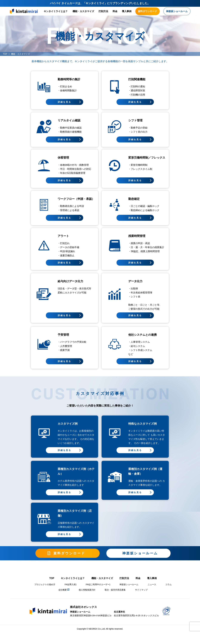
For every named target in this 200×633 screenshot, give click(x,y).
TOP (5, 54)
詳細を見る (64, 102)
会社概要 (63, 590)
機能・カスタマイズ (83, 11)
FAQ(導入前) (70, 584)
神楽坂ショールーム (128, 584)
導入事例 (126, 11)
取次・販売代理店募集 (115, 590)
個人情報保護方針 (87, 590)
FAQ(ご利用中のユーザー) (98, 584)
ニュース (152, 584)
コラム (168, 584)
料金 (115, 11)
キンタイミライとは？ (56, 11)
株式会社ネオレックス (83, 606)
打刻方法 (103, 11)
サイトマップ (141, 590)
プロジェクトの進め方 (44, 584)
